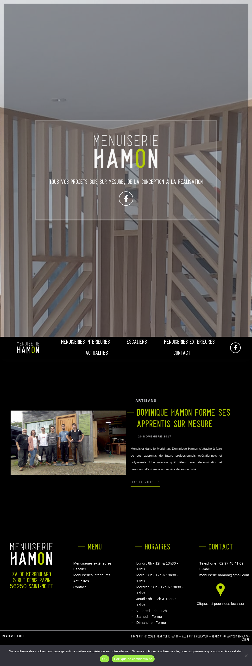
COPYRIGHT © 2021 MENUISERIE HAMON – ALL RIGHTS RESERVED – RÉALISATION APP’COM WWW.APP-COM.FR (190, 641)
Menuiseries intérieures (85, 342)
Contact (181, 353)
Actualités (96, 353)
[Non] (246, 655)
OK (104, 659)
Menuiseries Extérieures (189, 342)
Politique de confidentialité (133, 659)
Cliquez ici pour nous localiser (220, 603)
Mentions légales (13, 637)
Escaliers (137, 342)
